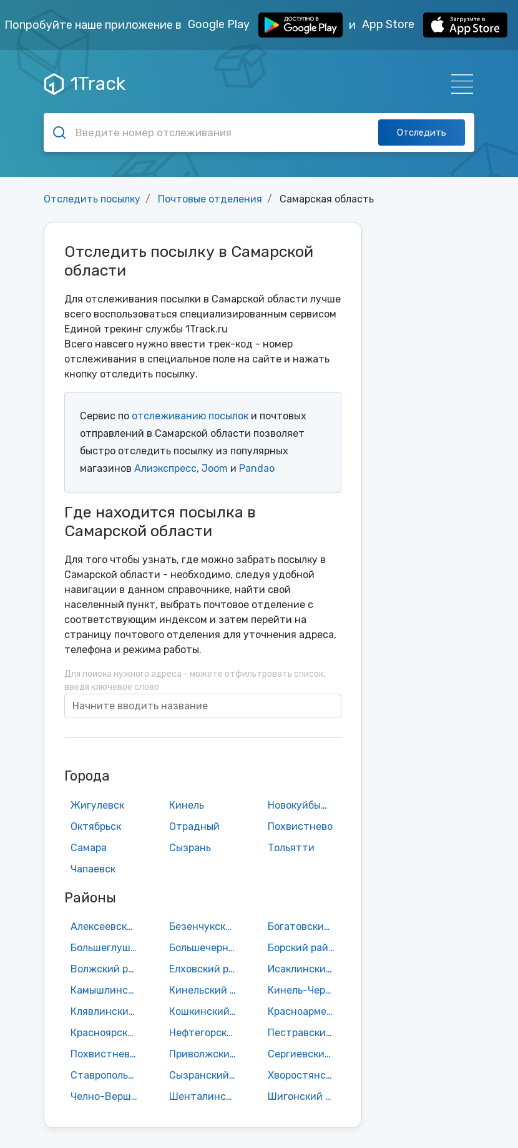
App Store (434, 24)
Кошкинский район (206, 1011)
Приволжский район (206, 1054)
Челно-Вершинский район (107, 1096)
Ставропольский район (107, 1075)
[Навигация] (458, 84)
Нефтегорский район (206, 1033)
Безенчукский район (206, 926)
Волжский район (107, 969)
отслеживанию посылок (190, 416)
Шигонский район (304, 1096)
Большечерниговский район (206, 948)
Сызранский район (206, 1075)
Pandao (257, 468)
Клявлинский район (107, 1011)
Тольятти (291, 848)
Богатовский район (304, 926)
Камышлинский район (107, 990)
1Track (84, 83)
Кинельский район (206, 990)
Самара (89, 848)
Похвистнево (300, 826)
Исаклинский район (304, 969)
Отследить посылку (92, 199)
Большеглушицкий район (107, 948)
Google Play (265, 24)
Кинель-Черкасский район (304, 990)
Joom (215, 468)
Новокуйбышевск (304, 805)
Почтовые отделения (210, 199)
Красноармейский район (304, 1011)
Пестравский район (304, 1033)
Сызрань (190, 848)
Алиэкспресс (165, 468)
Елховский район (206, 969)
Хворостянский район (304, 1075)
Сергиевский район (304, 1054)
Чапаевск (93, 869)
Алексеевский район (107, 926)
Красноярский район (107, 1033)
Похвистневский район (107, 1054)
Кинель (186, 805)
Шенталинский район (206, 1096)
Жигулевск (97, 805)
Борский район (304, 948)
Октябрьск (96, 826)
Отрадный (194, 826)
